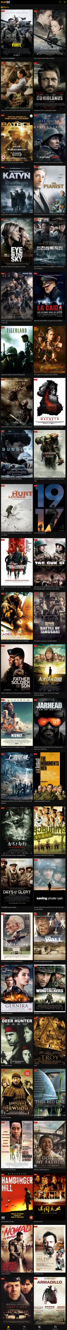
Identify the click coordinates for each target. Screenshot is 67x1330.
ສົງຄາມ (6, 7)
